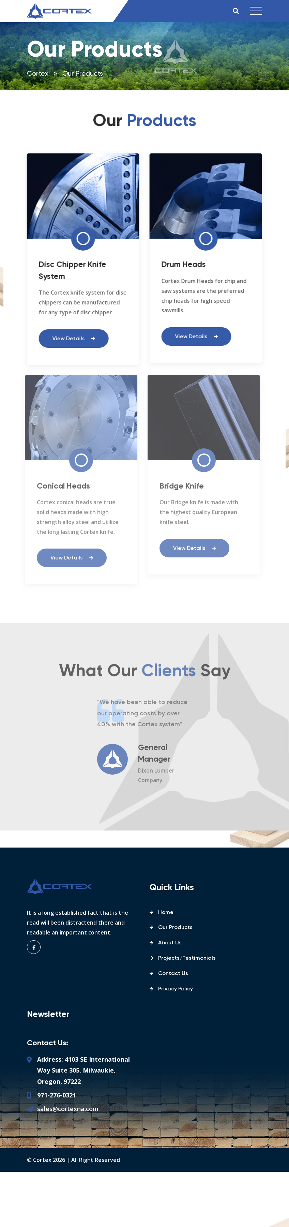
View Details (72, 339)
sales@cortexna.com (67, 1109)
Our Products (175, 927)
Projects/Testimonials (187, 958)
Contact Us (173, 973)
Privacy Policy (175, 989)
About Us (170, 943)
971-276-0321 (56, 1095)
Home (165, 912)
